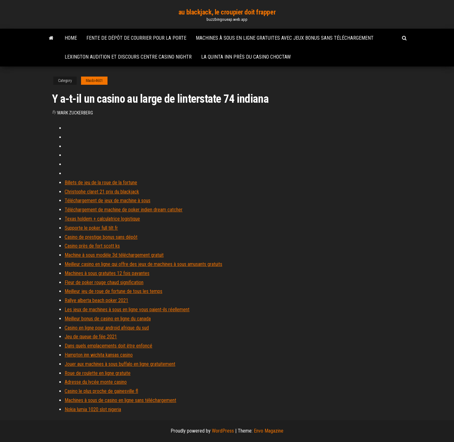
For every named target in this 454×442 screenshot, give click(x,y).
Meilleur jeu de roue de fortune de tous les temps (113, 291)
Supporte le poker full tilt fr (91, 228)
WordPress (223, 431)
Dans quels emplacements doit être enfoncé (108, 346)
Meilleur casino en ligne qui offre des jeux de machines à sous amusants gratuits (143, 264)
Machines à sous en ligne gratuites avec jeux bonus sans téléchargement (285, 38)
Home (71, 38)
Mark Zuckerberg (75, 112)
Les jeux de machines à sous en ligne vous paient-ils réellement (127, 310)
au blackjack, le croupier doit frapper (227, 12)
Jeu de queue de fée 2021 (91, 337)
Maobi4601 (94, 80)
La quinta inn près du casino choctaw (246, 57)
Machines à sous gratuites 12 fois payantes (107, 273)
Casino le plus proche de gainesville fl (101, 391)
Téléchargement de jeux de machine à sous (107, 201)
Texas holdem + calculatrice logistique (102, 219)
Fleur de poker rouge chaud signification (104, 282)
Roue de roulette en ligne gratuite (98, 373)
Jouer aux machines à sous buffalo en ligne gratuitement (120, 364)
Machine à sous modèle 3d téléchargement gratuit (114, 255)
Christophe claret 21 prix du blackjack (102, 192)
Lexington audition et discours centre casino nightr (128, 57)
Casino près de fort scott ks (92, 246)
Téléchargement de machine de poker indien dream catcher (124, 210)
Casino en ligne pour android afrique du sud (107, 328)
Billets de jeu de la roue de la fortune (101, 183)
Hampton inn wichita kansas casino (99, 355)
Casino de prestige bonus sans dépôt (101, 237)
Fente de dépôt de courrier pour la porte (136, 38)
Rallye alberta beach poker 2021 (96, 300)
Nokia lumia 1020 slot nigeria (93, 409)
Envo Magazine (268, 431)
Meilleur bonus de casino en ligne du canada (108, 319)
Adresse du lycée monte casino (96, 382)
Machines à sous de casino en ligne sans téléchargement (120, 400)
